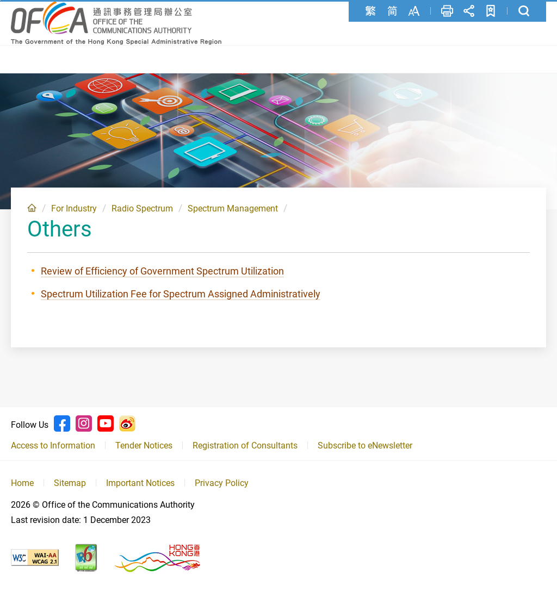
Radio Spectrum (142, 208)
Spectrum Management (233, 208)
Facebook (62, 423)
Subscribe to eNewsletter (365, 445)
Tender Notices (143, 445)
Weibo (127, 423)
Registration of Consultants (245, 445)
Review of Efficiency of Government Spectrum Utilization (162, 271)
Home (31, 207)
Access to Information (53, 445)
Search (524, 11)
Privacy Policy (222, 483)
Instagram (84, 423)
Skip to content (0, 0)
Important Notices (140, 483)
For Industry (74, 208)
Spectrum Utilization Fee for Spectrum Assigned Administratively (180, 294)
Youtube (105, 423)
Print (447, 11)
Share (469, 11)
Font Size (414, 11)
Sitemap (70, 483)
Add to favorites (491, 11)
